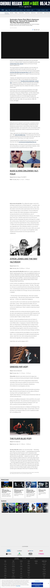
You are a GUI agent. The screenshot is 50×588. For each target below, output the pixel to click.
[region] (25, 583)
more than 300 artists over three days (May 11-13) (20, 72)
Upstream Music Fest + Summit (16, 63)
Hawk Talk (28, 577)
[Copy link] (39, 30)
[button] (25, 45)
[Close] (48, 583)
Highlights (13, 562)
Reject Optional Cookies (37, 583)
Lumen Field (44, 562)
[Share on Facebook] (33, 30)
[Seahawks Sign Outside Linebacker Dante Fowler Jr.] (31, 490)
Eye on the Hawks (21, 563)
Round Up (5, 564)
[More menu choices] (34, 10)
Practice (21, 575)
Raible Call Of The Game (13, 573)
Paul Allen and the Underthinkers (28, 81)
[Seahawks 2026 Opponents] (43, 489)
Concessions (44, 571)
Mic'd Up (13, 568)
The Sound (13, 564)
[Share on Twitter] (35, 30)
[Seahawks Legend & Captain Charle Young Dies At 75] (18, 489)
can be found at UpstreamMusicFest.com (27, 141)
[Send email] (37, 30)
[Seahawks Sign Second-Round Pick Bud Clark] (6, 490)
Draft (5, 562)
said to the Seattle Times (20, 134)
